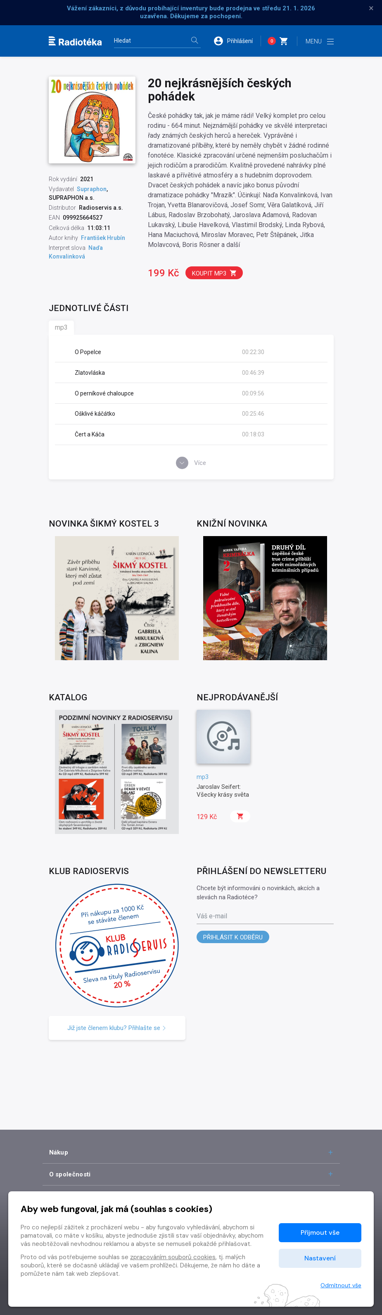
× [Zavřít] (371, 8)
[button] (237, 41)
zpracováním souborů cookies (173, 1257)
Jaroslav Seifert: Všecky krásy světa (223, 790)
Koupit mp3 (214, 273)
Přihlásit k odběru (233, 937)
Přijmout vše (320, 1232)
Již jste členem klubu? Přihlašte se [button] (116, 1028)
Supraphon (92, 189)
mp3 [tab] (61, 327)
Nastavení (320, 1258)
